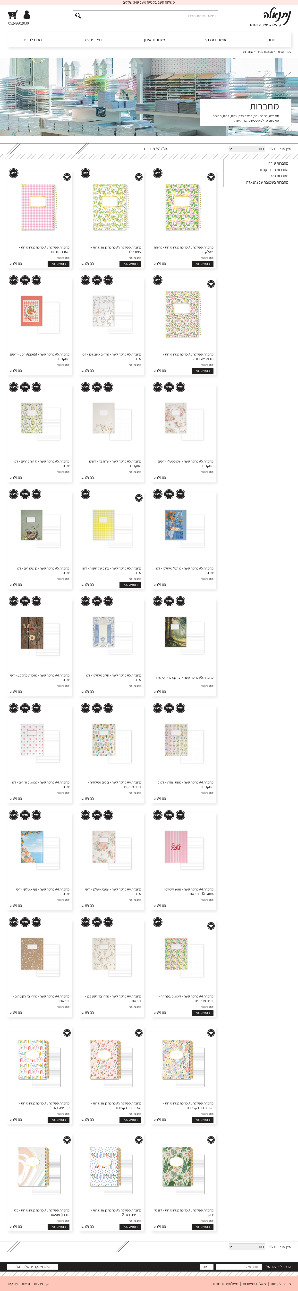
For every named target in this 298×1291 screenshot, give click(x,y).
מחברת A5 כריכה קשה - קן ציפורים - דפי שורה (43, 570)
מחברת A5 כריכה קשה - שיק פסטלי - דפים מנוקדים (185, 463)
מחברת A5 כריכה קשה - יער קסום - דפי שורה (184, 677)
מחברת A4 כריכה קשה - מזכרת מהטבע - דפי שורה (39, 677)
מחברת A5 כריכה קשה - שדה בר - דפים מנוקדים (115, 463)
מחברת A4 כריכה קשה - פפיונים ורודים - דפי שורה (40, 784)
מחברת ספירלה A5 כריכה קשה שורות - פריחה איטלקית (183, 249)
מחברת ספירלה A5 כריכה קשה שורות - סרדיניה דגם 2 (116, 1212)
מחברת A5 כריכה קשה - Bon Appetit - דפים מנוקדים (39, 356)
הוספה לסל (202, 264)
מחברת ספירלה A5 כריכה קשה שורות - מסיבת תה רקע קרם (188, 1105)
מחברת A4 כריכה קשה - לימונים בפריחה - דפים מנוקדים (186, 998)
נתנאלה (204, 257)
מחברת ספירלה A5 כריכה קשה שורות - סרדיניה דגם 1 (44, 1105)
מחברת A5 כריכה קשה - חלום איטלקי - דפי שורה (113, 677)
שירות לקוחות (281, 1283)
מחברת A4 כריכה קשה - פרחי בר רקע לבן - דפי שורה (113, 998)
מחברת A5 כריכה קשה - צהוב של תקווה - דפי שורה (111, 570)
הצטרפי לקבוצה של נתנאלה (32, 1266)
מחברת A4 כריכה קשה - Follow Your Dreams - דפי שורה (188, 891)
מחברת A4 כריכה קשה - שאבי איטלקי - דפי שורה (113, 891)
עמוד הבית (284, 51)
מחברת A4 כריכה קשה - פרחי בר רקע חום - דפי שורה (41, 998)
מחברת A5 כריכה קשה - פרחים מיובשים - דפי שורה (111, 356)
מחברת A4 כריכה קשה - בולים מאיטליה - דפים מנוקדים (114, 784)
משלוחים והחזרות (224, 1283)
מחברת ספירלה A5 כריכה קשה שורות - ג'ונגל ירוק (183, 1212)
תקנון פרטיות (42, 1284)
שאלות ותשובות (254, 1283)
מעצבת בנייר (265, 51)
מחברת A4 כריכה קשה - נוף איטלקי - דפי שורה (42, 891)
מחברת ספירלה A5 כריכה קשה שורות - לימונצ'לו (116, 249)
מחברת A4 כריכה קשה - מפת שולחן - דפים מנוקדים (185, 784)
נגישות (26, 1284)
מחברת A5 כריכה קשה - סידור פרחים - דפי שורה (41, 463)
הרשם (207, 1266)
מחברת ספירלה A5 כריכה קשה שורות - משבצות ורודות (44, 249)
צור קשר (12, 1284)
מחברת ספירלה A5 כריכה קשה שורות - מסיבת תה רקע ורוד (116, 1105)
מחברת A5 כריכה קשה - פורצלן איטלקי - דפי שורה (184, 570)
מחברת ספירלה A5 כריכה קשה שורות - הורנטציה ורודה (188, 356)
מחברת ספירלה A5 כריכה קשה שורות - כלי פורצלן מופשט (41, 1212)
